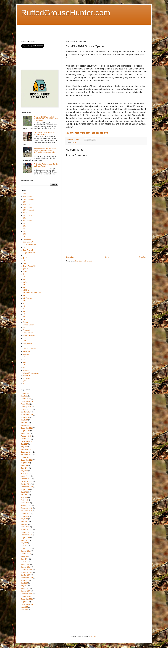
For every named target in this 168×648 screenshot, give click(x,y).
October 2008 (26, 596)
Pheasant (26, 330)
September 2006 (27, 604)
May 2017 (24, 447)
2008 (25, 194)
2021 (25, 234)
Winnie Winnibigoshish (31, 373)
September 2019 (27, 415)
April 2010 (24, 562)
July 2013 (24, 492)
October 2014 (26, 457)
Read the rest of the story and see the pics (87, 133)
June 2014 (24, 468)
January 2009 (26, 591)
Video (25, 362)
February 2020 (26, 407)
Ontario (25, 322)
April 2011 (24, 546)
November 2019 (26, 409)
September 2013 (27, 487)
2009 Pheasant (28, 210)
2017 (25, 226)
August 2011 (25, 538)
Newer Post (70, 257)
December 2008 (26, 594)
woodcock (26, 378)
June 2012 (24, 521)
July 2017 (24, 444)
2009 (25, 202)
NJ (24, 314)
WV (24, 381)
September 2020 (27, 401)
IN (24, 274)
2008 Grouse (27, 197)
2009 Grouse (27, 207)
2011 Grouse (27, 221)
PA (24, 327)
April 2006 (24, 610)
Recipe (25, 338)
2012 (25, 223)
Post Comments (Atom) (83, 261)
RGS (24, 341)
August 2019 (25, 417)
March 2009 (25, 588)
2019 (25, 229)
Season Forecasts (29, 349)
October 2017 (26, 439)
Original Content (28, 325)
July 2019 (24, 420)
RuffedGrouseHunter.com (65, 12)
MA (24, 279)
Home (107, 257)
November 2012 (26, 511)
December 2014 (26, 452)
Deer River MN (28, 250)
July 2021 (24, 396)
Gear (25, 263)
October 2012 (26, 513)
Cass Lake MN (28, 242)
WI (24, 368)
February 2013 (26, 505)
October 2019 (26, 412)
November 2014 (26, 455)
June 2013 (24, 495)
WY (24, 384)
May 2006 (24, 607)
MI (24, 287)
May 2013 (24, 497)
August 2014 (25, 463)
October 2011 (26, 532)
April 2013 (24, 500)
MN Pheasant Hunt (29, 298)
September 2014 (27, 460)
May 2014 (24, 471)
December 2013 (26, 481)
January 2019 (26, 425)
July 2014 (24, 465)
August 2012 (25, 516)
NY (24, 317)
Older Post (142, 257)
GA (24, 261)
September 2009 (27, 578)
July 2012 (24, 519)
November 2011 (26, 529)
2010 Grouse (27, 215)
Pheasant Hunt (28, 333)
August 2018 (25, 431)
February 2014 (26, 479)
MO (24, 301)
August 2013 (25, 489)
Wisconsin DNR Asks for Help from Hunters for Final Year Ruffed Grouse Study (46, 119)
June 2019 (24, 423)
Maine (25, 282)
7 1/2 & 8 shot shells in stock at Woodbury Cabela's (44, 133)
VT (24, 365)
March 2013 (25, 503)
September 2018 (27, 428)
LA (24, 277)
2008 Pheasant (28, 199)
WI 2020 (26, 370)
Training (26, 354)
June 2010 (24, 559)
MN (24, 295)
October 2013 (26, 484)
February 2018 (26, 436)
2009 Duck (26, 205)
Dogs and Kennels (29, 253)
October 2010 (26, 554)
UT (24, 357)
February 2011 (26, 548)
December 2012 (26, 508)
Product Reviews (29, 335)
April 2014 (24, 473)
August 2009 (25, 580)
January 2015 (26, 449)
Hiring (25, 271)
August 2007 (25, 602)
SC (24, 346)
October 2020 (26, 398)
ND (24, 309)
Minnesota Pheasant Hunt (32, 293)
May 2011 (24, 543)
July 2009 (24, 583)
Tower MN (26, 351)
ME (24, 285)
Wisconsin (26, 376)
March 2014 (25, 476)
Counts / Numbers (29, 245)
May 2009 (24, 586)
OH (24, 319)
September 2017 (27, 441)
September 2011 (27, 535)
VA (24, 360)
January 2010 (26, 567)
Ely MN (74, 143)
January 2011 (26, 551)
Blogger (93, 636)
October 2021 (26, 393)
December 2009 (26, 570)
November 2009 (26, 572)
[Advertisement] (69, 30)
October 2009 (26, 575)
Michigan (26, 290)
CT (24, 247)
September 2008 (27, 599)
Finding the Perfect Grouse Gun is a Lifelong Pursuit (45, 165)
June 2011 (24, 540)
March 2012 (25, 527)
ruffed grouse (27, 343)
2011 (25, 218)
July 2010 (24, 556)
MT (24, 303)
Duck (25, 255)
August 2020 (25, 404)
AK (24, 237)
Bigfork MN (27, 239)
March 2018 (25, 433)
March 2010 (25, 564)
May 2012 (24, 524)
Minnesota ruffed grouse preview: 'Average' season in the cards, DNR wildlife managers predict (45, 150)
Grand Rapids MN (29, 266)
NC (24, 306)
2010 (25, 213)
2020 (25, 231)
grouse (25, 269)
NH (24, 311)
